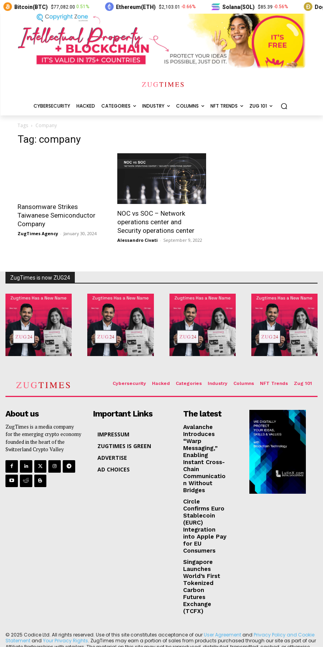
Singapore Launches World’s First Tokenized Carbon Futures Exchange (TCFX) (205, 537)
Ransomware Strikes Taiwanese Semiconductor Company (56, 215)
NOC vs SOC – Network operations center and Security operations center (155, 221)
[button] (283, 106)
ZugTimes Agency (38, 233)
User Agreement (222, 576)
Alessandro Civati (137, 240)
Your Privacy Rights (65, 581)
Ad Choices (157, 593)
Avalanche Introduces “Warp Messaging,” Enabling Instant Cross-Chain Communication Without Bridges (203, 448)
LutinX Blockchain (183, 610)
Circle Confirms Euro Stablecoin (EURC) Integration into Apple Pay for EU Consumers (204, 496)
